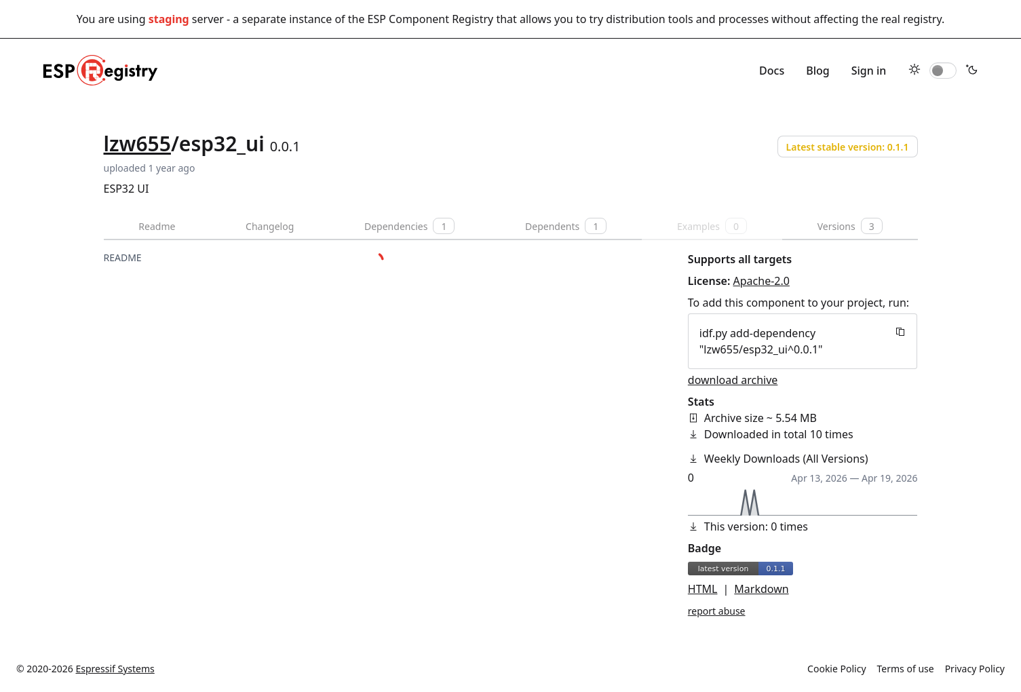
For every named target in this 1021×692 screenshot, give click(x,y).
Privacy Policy (975, 668)
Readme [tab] (156, 226)
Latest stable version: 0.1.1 (847, 146)
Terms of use (905, 668)
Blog (817, 70)
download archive (733, 379)
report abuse (717, 610)
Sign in (869, 70)
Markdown (761, 588)
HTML (703, 588)
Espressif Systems (115, 668)
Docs (771, 70)
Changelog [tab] (270, 226)
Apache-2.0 (761, 280)
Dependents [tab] (565, 226)
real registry (911, 19)
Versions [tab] (850, 226)
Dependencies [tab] (409, 226)
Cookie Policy (836, 668)
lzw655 (137, 143)
